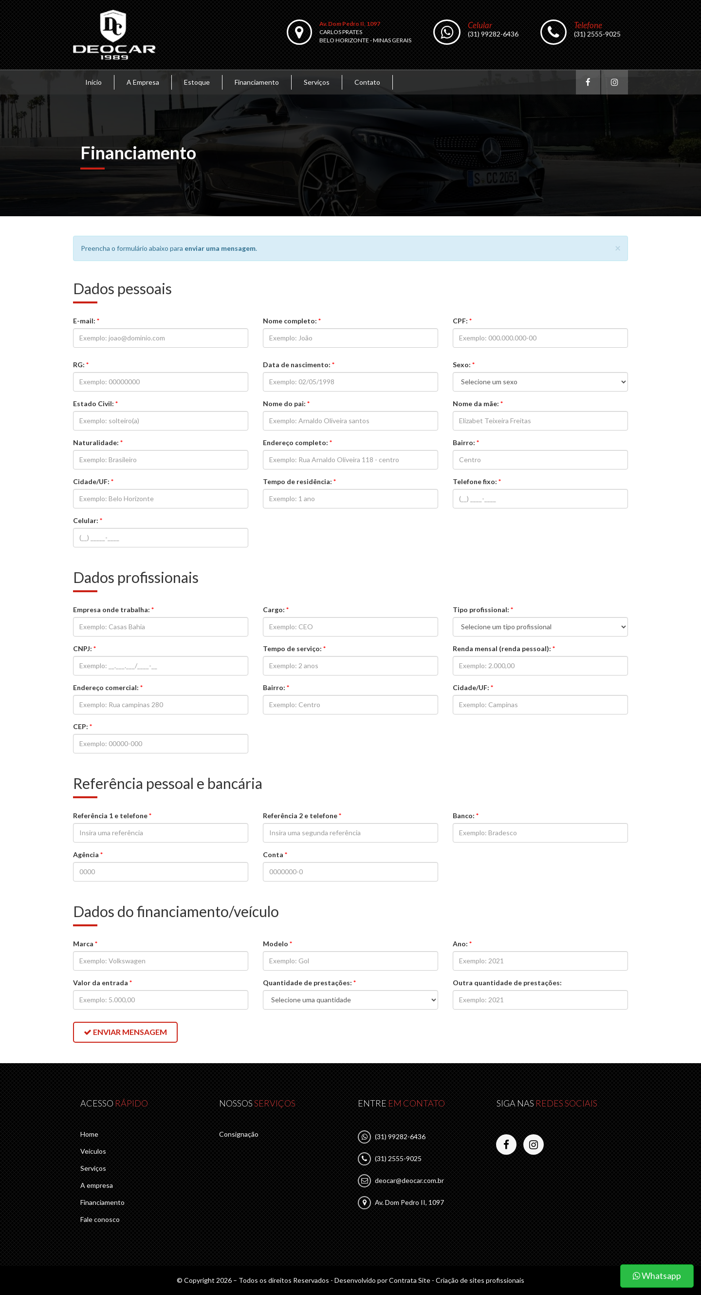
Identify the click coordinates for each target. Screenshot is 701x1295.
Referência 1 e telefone (112, 815)
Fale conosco (100, 1219)
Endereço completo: (297, 442)
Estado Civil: (95, 403)
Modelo (277, 943)
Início (93, 82)
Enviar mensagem (125, 1031)
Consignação (238, 1134)
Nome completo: (292, 321)
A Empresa (143, 82)
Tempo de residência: (299, 481)
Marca (85, 943)
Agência (88, 854)
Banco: (466, 815)
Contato (367, 82)
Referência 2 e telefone (302, 815)
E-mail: (86, 321)
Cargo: (276, 609)
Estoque (197, 82)
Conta (275, 854)
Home (89, 1134)
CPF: (462, 321)
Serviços (317, 82)
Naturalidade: (98, 442)
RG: (81, 364)
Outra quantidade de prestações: (507, 982)
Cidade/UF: (93, 481)
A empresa (96, 1185)
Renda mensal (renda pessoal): (504, 648)
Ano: (462, 943)
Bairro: (466, 442)
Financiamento (257, 82)
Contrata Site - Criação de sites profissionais (456, 1280)
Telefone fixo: (477, 481)
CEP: (82, 726)
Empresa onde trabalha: (113, 609)
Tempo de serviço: (294, 648)
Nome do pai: (286, 403)
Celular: (87, 520)
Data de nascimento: (298, 364)
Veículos (93, 1151)
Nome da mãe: (478, 403)
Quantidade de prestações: (309, 982)
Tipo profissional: (483, 609)
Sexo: (464, 364)
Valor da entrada (102, 982)
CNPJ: (84, 648)
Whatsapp (657, 1275)
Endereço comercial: (108, 687)
